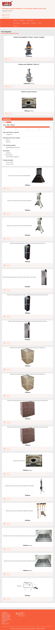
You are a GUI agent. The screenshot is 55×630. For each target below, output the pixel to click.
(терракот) (9, 134)
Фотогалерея (16, 23)
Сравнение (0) (5, 17)
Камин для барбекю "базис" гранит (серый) (29, 37)
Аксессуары (9, 122)
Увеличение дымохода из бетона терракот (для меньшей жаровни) (27, 427)
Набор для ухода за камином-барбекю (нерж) (19, 511)
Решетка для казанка (29, 92)
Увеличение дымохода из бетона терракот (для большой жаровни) (27, 400)
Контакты (15, 26)
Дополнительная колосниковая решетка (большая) (19, 561)
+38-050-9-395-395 (8, 10)
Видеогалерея (30, 20)
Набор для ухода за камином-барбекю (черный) (19, 486)
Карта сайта (5, 623)
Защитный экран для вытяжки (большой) (19, 225)
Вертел (19, 586)
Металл (8, 142)
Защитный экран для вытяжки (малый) (19, 200)
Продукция (21, 20)
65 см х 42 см (9, 164)
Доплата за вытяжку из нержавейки (19, 175)
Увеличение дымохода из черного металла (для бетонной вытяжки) (27, 295)
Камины (8, 153)
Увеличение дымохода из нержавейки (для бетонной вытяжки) (27, 321)
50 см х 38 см (9, 162)
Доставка (34, 23)
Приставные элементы (12, 156)
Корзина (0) (7, 14)
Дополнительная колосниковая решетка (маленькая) (19, 536)
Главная (15, 20)
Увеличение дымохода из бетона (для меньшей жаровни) (27, 347)
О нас (39, 23)
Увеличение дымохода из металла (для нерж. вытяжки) (19, 277)
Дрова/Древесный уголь (13, 147)
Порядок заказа (25, 23)
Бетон (8, 140)
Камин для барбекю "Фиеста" (28, 64)
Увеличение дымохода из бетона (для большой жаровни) (27, 374)
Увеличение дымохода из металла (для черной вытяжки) (27, 243)
